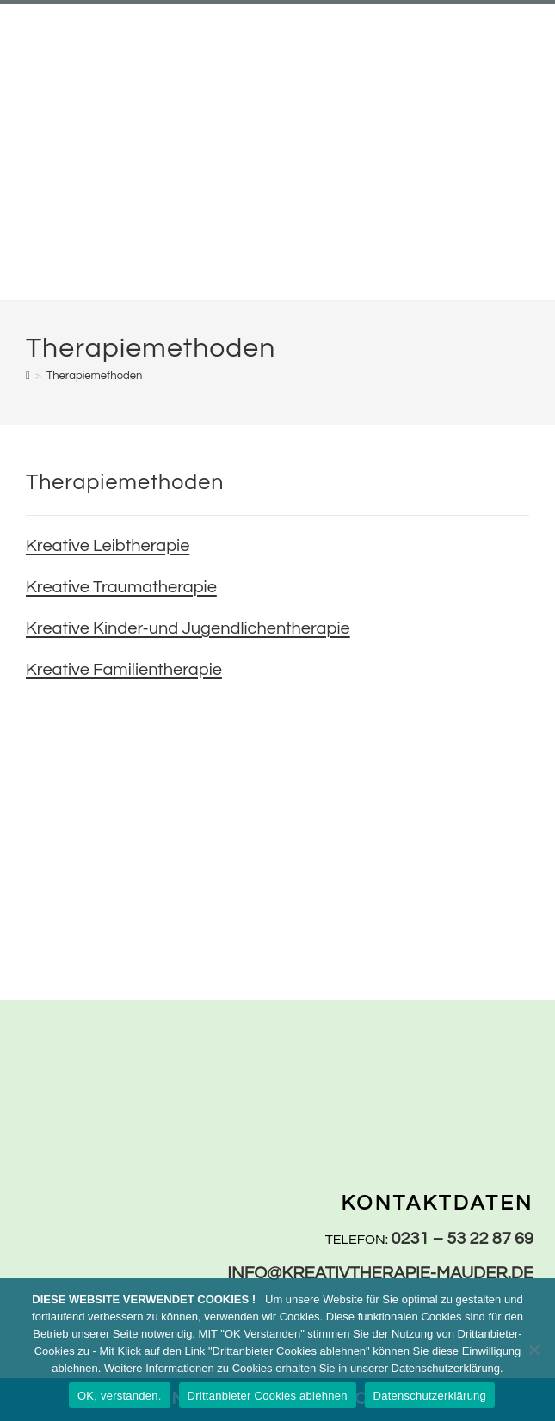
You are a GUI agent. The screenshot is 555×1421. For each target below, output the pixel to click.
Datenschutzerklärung (429, 1395)
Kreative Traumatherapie (121, 587)
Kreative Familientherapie (124, 669)
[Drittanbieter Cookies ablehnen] (533, 1349)
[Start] (28, 376)
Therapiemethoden (94, 376)
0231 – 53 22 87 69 (463, 1238)
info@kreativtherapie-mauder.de (380, 1273)
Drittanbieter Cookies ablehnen (268, 1395)
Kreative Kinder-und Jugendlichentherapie (188, 628)
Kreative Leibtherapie (107, 545)
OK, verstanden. (119, 1395)
